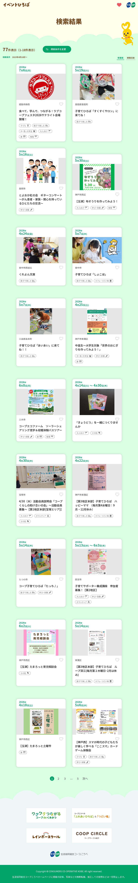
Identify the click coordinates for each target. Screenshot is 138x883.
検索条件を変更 (58, 49)
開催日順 (130, 57)
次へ (85, 778)
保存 (61, 104)
